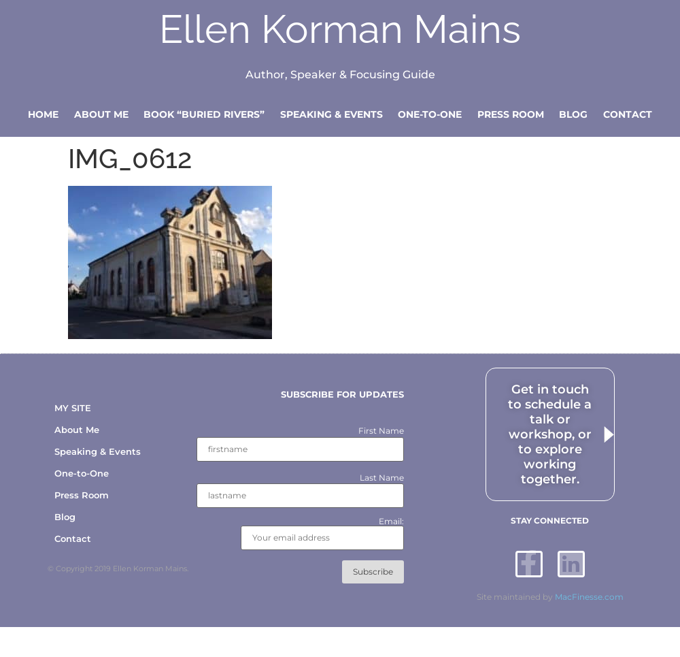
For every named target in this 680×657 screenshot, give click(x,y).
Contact (627, 114)
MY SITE (72, 407)
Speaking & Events (331, 114)
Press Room (510, 114)
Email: (322, 534)
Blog (573, 114)
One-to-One (430, 114)
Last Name (382, 478)
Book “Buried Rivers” (204, 114)
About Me (101, 114)
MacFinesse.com (589, 597)
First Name (381, 432)
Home (43, 114)
